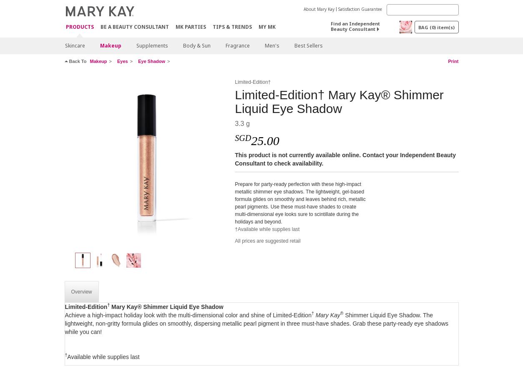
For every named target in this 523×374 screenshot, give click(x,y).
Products (80, 27)
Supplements (152, 45)
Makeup (110, 45)
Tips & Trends (232, 27)
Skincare (75, 45)
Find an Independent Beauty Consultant (355, 26)
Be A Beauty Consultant (135, 27)
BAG (436, 27)
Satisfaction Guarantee (360, 9)
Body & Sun (197, 45)
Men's (272, 45)
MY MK (267, 27)
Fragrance (238, 45)
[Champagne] (147, 161)
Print (453, 61)
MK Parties (191, 27)
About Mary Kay (319, 9)
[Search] (423, 9)
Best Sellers (308, 45)
